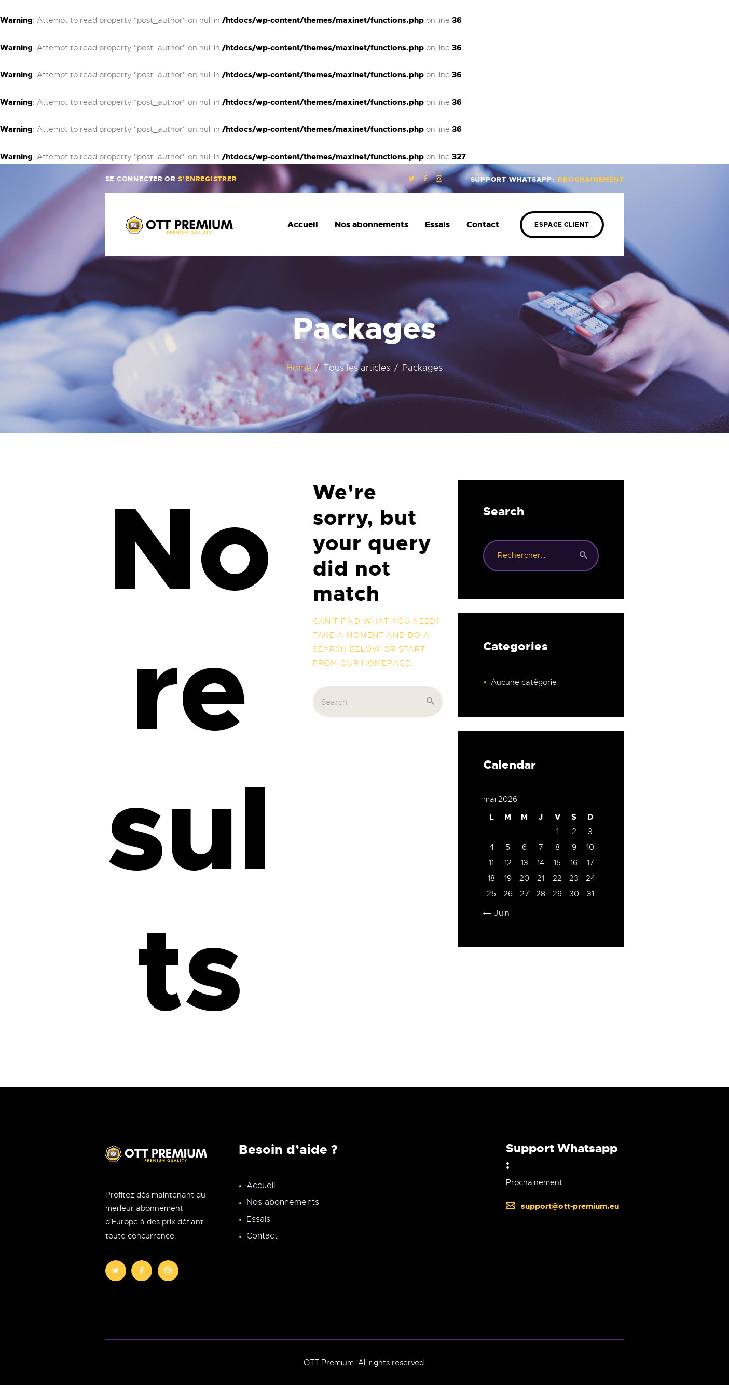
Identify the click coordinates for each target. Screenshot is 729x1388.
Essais (258, 1219)
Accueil (260, 1185)
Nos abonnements (282, 1202)
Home (299, 368)
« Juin (498, 913)
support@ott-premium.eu (563, 1207)
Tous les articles (356, 367)
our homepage (375, 663)
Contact (262, 1235)
